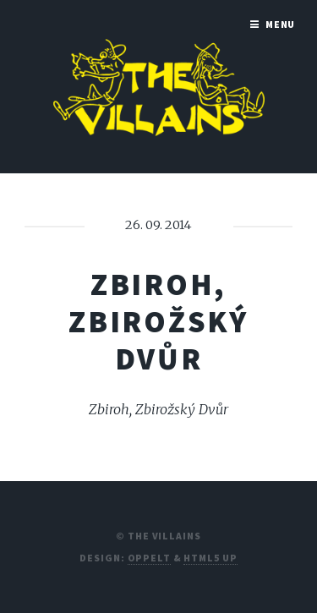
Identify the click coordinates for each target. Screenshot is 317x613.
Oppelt (149, 557)
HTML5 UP (210, 557)
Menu (280, 24)
